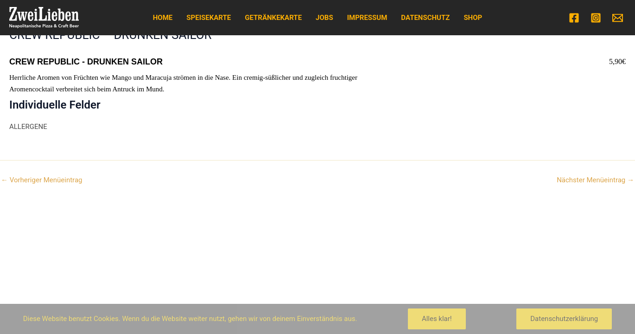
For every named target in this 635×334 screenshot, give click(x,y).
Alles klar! (437, 319)
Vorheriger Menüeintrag (41, 180)
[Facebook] (574, 18)
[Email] (618, 18)
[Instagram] (596, 18)
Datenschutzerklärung (564, 319)
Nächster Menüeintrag (595, 180)
